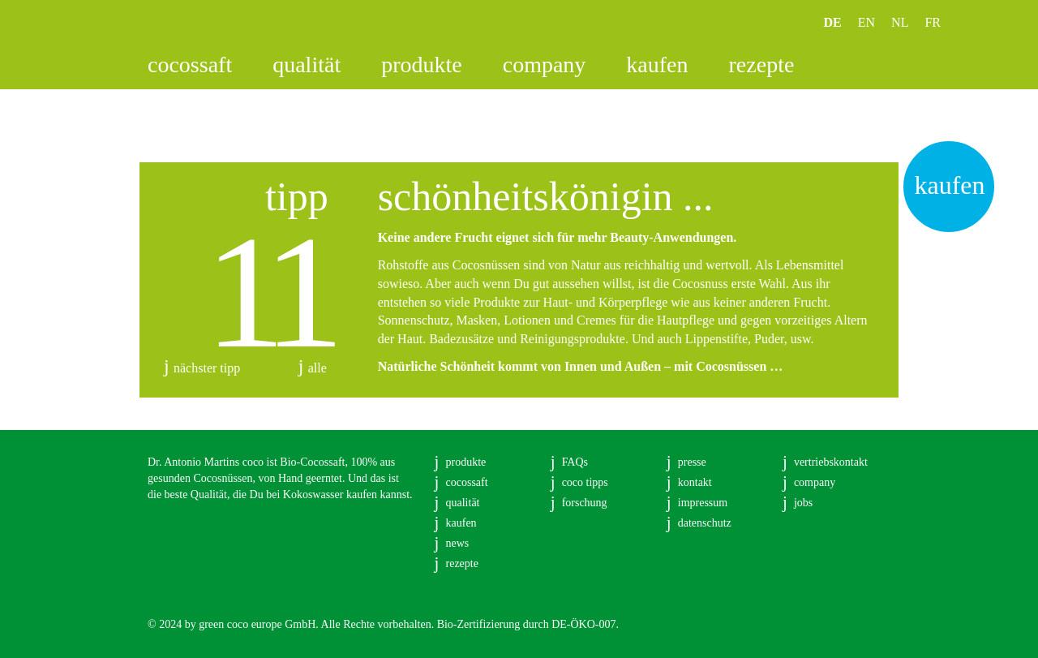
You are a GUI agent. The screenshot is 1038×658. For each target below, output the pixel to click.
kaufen (657, 64)
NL (899, 22)
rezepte (762, 64)
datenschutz (704, 523)
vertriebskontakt (831, 462)
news (458, 543)
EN (866, 22)
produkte (421, 64)
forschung (584, 503)
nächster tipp (207, 368)
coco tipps (585, 482)
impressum (702, 503)
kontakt (695, 482)
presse (692, 462)
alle (317, 368)
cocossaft (190, 64)
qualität (306, 64)
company (544, 64)
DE (833, 22)
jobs (803, 503)
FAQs (575, 462)
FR (932, 22)
